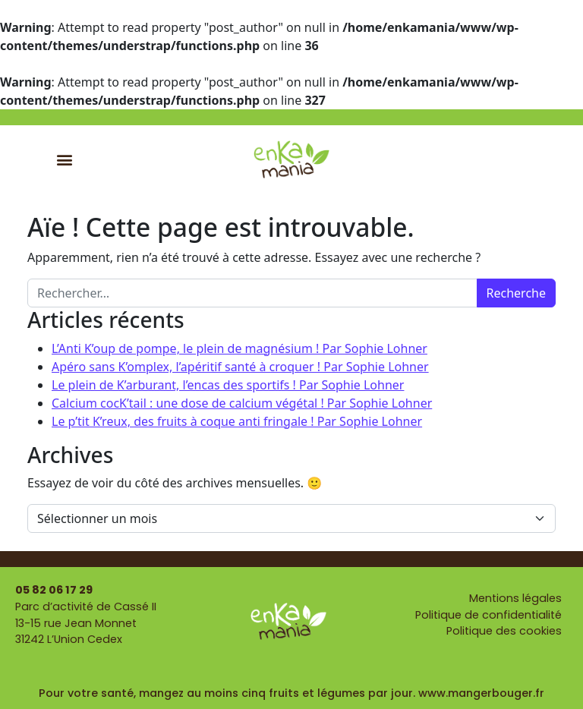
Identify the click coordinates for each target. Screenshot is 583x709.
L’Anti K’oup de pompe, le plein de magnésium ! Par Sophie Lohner (239, 348)
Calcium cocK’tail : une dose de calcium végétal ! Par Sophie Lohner (242, 403)
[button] (64, 159)
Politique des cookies (504, 630)
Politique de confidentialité (488, 614)
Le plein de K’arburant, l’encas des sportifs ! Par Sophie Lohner (228, 385)
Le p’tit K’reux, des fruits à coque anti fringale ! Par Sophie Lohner (237, 421)
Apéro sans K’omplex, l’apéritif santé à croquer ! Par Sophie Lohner (240, 366)
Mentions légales (515, 598)
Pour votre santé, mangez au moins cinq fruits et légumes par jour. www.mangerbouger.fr (291, 693)
